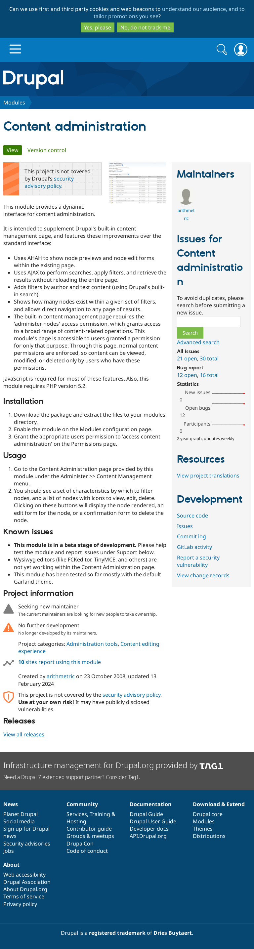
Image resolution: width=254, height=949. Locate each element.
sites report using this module (59, 662)
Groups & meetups (90, 836)
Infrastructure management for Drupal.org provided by (113, 765)
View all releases (23, 734)
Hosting (76, 821)
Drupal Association (27, 882)
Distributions (209, 836)
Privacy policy (20, 904)
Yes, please (97, 27)
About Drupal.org (25, 889)
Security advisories (26, 843)
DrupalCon (80, 843)
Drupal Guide (146, 814)
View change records (203, 575)
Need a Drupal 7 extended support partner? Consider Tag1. (71, 777)
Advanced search (198, 342)
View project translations (208, 475)
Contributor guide (89, 828)
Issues (185, 526)
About (11, 864)
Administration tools (92, 643)
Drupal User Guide (153, 821)
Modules (14, 102)
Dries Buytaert (172, 932)
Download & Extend (219, 804)
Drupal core (208, 814)
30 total (209, 358)
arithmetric (61, 676)
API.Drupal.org (148, 836)
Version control (46, 150)
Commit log (191, 536)
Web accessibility (24, 874)
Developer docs (149, 828)
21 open (187, 358)
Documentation (151, 804)
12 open (187, 375)
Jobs (8, 850)
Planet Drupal (20, 814)
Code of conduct (87, 850)
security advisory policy (49, 182)
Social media (19, 821)
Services (76, 814)
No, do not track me (145, 27)
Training (100, 814)
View (14, 150)
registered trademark (117, 932)
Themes (203, 828)
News (10, 804)
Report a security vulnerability (198, 561)
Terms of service (23, 896)
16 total (209, 375)
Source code (192, 515)
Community (82, 804)
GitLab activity (194, 547)
